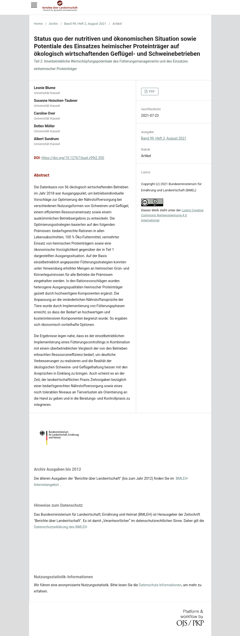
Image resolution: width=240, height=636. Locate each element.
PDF (151, 91)
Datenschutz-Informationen (160, 585)
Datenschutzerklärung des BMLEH (60, 527)
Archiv (53, 24)
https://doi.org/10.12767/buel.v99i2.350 (73, 158)
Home (38, 24)
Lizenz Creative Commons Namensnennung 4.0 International (172, 215)
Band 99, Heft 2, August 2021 (85, 24)
